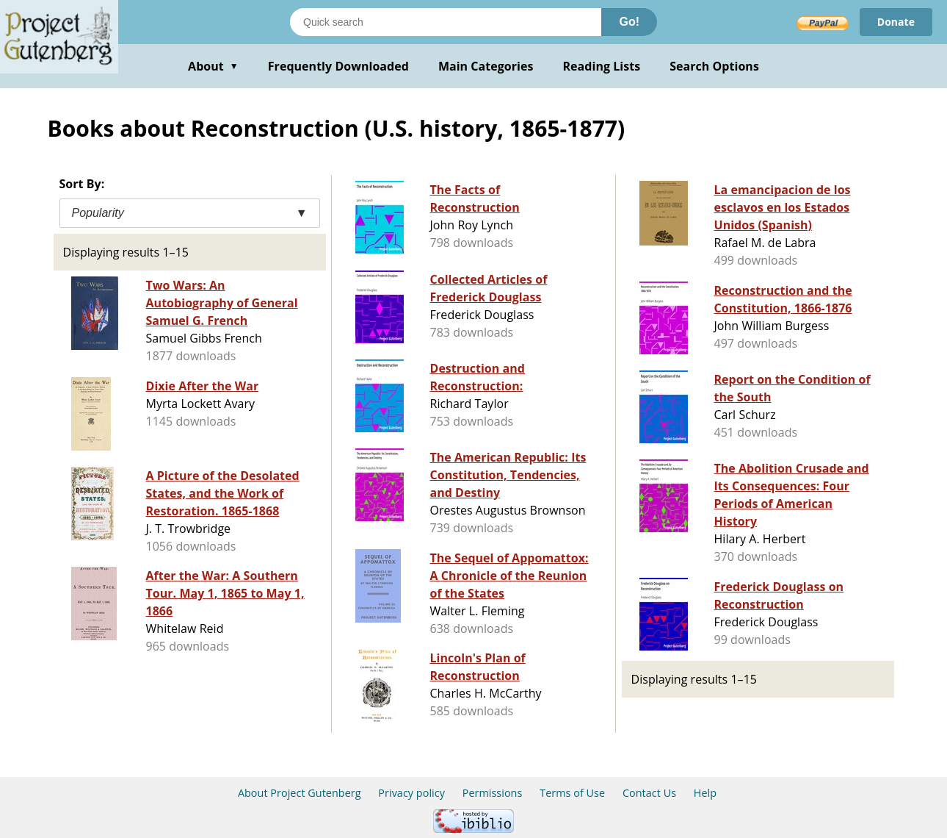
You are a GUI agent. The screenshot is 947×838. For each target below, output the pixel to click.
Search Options (714, 66)
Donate (896, 22)
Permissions (492, 793)
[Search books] (445, 22)
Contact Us (649, 793)
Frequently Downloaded (338, 66)
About (213, 66)
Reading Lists (602, 66)
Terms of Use (572, 793)
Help (705, 793)
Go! (629, 21)
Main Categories (486, 66)
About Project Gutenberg (299, 793)
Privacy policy (411, 793)
